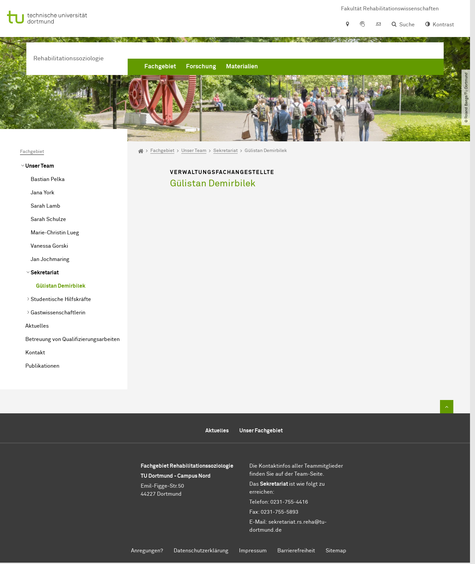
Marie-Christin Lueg (55, 232)
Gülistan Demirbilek (60, 286)
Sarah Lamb (45, 206)
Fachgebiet (160, 67)
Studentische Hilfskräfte (61, 299)
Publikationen (42, 366)
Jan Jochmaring (50, 259)
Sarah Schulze (48, 219)
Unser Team (39, 166)
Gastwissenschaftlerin (58, 312)
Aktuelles (37, 326)
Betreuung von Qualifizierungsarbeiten (72, 339)
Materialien (242, 67)
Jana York (42, 192)
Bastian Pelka (48, 179)
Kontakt (35, 352)
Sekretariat (45, 272)
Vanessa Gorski (49, 246)
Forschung (201, 67)
